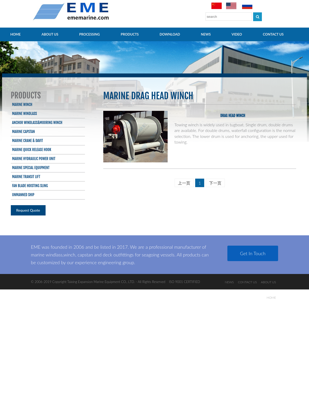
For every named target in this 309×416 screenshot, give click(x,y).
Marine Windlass (24, 113)
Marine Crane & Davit (27, 140)
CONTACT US (273, 34)
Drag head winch (232, 115)
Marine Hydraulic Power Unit (33, 158)
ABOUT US (49, 34)
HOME (15, 34)
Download (170, 34)
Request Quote (28, 210)
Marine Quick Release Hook (31, 149)
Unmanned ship (23, 195)
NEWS (206, 34)
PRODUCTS (130, 34)
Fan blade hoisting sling (30, 186)
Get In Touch (252, 253)
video (236, 34)
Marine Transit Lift (26, 176)
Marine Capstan (23, 131)
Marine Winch (22, 104)
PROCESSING (89, 34)
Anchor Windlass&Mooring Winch (37, 122)
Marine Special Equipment (31, 167)
